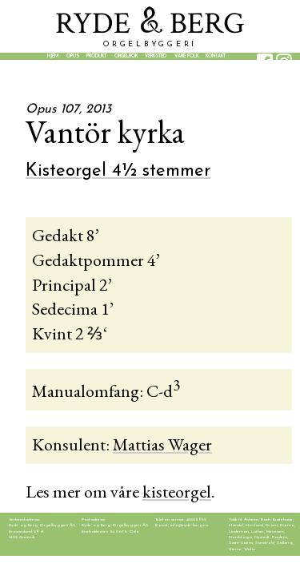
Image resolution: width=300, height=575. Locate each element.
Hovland (254, 525)
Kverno (287, 525)
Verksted (155, 56)
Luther (257, 531)
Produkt (96, 56)
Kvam (272, 525)
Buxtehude (283, 519)
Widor (250, 549)
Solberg (285, 543)
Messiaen (275, 531)
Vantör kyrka (105, 132)
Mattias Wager (162, 444)
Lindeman (239, 531)
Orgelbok (126, 56)
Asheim (251, 519)
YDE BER (150, 23)
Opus (72, 56)
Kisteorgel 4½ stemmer (118, 171)
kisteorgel (176, 491)
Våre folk (186, 56)
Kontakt (216, 56)
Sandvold (264, 543)
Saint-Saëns (241, 543)
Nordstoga (240, 537)
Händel (236, 525)
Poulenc (279, 537)
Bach (265, 519)
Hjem (52, 56)
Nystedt (262, 537)
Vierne (235, 549)
